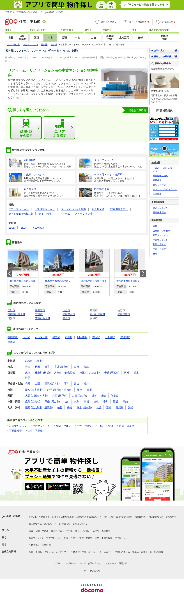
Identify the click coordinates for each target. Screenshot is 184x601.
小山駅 (26, 337)
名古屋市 (37, 389)
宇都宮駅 (13, 337)
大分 (99, 407)
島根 (86, 401)
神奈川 (38, 372)
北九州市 (37, 407)
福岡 (27, 407)
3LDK (24, 227)
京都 (74, 395)
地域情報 (155, 162)
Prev (9, 273)
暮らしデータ (159, 184)
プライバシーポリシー (65, 563)
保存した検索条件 (164, 56)
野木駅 (96, 337)
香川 (105, 401)
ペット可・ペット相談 (73, 209)
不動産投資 (15, 430)
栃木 (136, 372)
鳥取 (76, 401)
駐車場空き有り (119, 209)
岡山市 (55, 401)
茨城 (126, 372)
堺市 (44, 395)
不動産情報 (156, 220)
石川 (66, 383)
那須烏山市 (69, 314)
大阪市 (35, 395)
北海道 (29, 360)
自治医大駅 (41, 337)
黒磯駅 (11, 341)
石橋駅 (68, 337)
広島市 (35, 401)
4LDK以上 (38, 227)
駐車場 (96, 530)
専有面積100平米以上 (21, 213)
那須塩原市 (124, 314)
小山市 (66, 310)
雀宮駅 (56, 337)
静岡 (49, 389)
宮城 (56, 366)
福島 (86, 366)
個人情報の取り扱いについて (43, 523)
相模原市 (69, 372)
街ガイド (108, 552)
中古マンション (41, 426)
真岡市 (66, 318)
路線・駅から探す (26, 127)
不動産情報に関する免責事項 (162, 516)
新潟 (47, 383)
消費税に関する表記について (73, 523)
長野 (27, 383)
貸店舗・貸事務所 (161, 231)
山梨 (37, 383)
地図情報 (157, 194)
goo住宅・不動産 (11, 516)
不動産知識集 (157, 202)
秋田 (37, 366)
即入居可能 (98, 209)
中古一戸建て (84, 426)
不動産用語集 (159, 212)
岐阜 (79, 389)
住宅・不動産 (35, 430)
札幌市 (38, 360)
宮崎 (108, 407)
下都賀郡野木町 (16, 314)
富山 (76, 383)
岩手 (47, 366)
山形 (76, 366)
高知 (125, 401)
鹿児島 (119, 407)
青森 (27, 366)
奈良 (103, 395)
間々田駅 (82, 337)
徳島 (96, 401)
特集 (31, 552)
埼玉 (82, 372)
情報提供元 (140, 516)
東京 (27, 372)
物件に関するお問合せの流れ (118, 516)
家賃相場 (157, 180)
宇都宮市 (40, 310)
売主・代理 (45, 213)
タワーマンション (19, 209)
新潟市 (55, 383)
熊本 (79, 407)
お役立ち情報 (9, 551)
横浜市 (48, 372)
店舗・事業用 (126, 426)
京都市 (82, 395)
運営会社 (123, 563)
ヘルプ (82, 563)
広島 (27, 401)
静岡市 (57, 389)
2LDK (12, 227)
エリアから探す (59, 127)
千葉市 (114, 372)
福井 (86, 383)
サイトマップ (109, 563)
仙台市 (64, 366)
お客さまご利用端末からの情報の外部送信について (77, 516)
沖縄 (130, 407)
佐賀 (59, 407)
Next (143, 273)
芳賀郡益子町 (42, 318)
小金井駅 (110, 337)
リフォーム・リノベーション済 (75, 213)
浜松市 (68, 389)
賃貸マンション (82, 530)
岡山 (47, 401)
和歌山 (115, 395)
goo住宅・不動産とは (39, 516)
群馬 (27, 377)
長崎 (69, 407)
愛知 (27, 389)
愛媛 (115, 401)
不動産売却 (34, 545)
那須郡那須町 (97, 314)
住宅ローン (120, 538)
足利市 (11, 310)
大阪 (27, 395)
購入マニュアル (160, 208)
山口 (67, 401)
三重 (89, 389)
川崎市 (58, 372)
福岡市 (48, 407)
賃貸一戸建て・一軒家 (62, 530)
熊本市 (87, 407)
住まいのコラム (122, 552)
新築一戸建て (63, 426)
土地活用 (46, 545)
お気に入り (164, 50)
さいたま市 (92, 372)
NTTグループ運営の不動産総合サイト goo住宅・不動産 (34, 12)
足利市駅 (125, 337)
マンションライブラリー (165, 189)
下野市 (39, 314)
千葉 (106, 372)
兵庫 (54, 395)
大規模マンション (45, 209)
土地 (100, 426)
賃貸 (110, 426)
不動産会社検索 (160, 175)
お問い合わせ (94, 563)
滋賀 (94, 395)
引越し (39, 552)
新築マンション (18, 426)
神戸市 (62, 395)
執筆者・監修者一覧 (142, 552)
